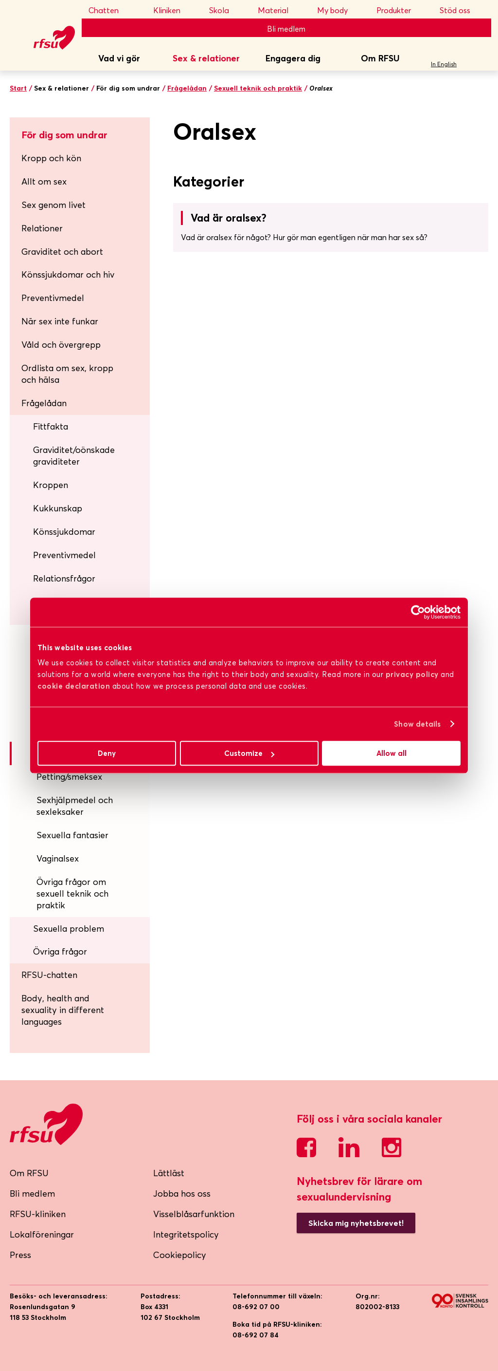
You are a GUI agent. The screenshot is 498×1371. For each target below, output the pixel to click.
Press (20, 1254)
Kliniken (173, 10)
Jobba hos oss (182, 1193)
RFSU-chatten (49, 974)
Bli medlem (286, 29)
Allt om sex (81, 181)
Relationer (81, 228)
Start (18, 88)
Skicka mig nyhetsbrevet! (356, 1223)
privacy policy (412, 674)
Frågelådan (187, 88)
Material (280, 10)
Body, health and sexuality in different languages (62, 1010)
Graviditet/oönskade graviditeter (87, 455)
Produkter (400, 10)
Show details (417, 724)
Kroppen (87, 484)
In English (444, 64)
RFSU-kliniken (38, 1214)
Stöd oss (462, 10)
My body (339, 10)
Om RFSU (380, 58)
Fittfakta (87, 426)
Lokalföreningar (42, 1234)
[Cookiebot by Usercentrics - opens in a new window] (418, 612)
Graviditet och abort (81, 251)
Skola (225, 10)
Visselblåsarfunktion (193, 1214)
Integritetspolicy (186, 1234)
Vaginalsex (57, 858)
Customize (249, 753)
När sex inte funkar (81, 321)
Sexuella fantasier (72, 835)
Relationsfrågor (87, 578)
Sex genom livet (81, 204)
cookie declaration (73, 686)
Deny (107, 753)
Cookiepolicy (179, 1254)
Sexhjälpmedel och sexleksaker (74, 805)
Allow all (391, 753)
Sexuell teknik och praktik (258, 88)
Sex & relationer (206, 58)
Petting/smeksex (69, 776)
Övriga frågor (87, 951)
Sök (480, 59)
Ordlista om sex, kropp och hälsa (67, 373)
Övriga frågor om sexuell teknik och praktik (72, 893)
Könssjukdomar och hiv (81, 274)
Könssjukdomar (87, 531)
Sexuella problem (87, 928)
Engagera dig (293, 58)
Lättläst (168, 1173)
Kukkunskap (87, 508)
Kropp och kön (81, 158)
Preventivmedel (81, 297)
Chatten (113, 10)
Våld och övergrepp (81, 344)
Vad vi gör (119, 58)
